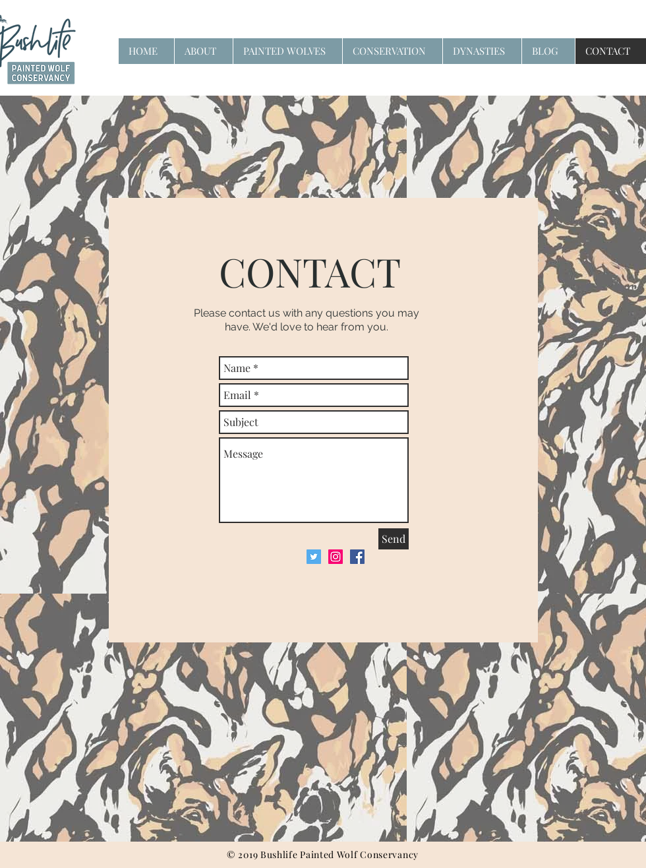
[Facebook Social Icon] (357, 556)
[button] (392, 51)
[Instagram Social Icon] (335, 556)
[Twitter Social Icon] (314, 556)
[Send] (393, 538)
